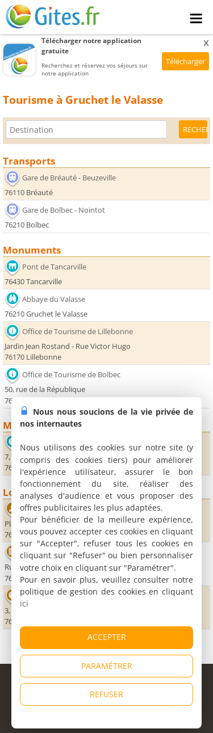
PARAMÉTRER (106, 665)
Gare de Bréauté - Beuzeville (69, 177)
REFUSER (106, 694)
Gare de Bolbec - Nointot (63, 210)
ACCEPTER (106, 636)
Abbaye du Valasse (53, 299)
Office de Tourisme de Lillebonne (77, 331)
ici (24, 603)
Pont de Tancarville (54, 267)
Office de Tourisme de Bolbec (71, 374)
